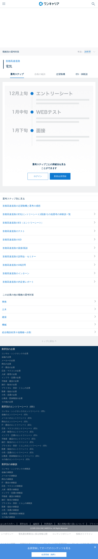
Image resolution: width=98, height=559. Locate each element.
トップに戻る (49, 341)
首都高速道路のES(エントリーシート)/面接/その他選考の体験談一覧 (49, 214)
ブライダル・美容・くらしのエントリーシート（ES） (25, 446)
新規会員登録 (60, 176)
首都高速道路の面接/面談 (49, 248)
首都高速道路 (13, 61)
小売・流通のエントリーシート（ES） (18, 452)
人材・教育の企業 (9, 374)
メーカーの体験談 (9, 476)
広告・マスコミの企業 (11, 371)
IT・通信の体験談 (9, 483)
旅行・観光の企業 (9, 385)
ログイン (38, 176)
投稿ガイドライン (84, 534)
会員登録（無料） (49, 554)
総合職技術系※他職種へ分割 (49, 332)
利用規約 (48, 524)
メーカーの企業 (8, 360)
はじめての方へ (7, 524)
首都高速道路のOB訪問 (49, 264)
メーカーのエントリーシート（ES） (17, 418)
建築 (49, 316)
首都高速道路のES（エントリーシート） (49, 222)
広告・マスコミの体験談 (12, 486)
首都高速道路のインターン (49, 273)
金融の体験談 (7, 472)
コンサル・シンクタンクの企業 (15, 353)
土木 (49, 309)
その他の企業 (7, 402)
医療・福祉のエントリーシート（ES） (18, 449)
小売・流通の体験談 (10, 510)
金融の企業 (6, 357)
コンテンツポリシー (61, 534)
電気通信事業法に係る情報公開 (32, 534)
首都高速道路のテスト (49, 231)
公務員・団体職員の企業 (12, 398)
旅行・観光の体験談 (10, 500)
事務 (49, 301)
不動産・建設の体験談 (11, 496)
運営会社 (24, 524)
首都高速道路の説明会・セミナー (49, 256)
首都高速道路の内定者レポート (49, 281)
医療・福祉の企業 (9, 391)
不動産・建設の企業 (10, 381)
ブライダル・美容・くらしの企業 (16, 388)
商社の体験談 (7, 479)
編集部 (36, 524)
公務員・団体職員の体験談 (13, 513)
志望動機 (60, 74)
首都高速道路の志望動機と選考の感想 (21, 206)
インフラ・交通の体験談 (12, 493)
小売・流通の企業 (9, 395)
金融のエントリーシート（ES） (15, 414)
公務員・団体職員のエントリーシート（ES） (21, 456)
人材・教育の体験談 (10, 489)
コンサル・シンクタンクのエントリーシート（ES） (24, 411)
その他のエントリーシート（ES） (16, 459)
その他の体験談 (8, 517)
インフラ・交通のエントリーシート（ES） (20, 435)
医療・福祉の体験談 (10, 507)
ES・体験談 (82, 74)
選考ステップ (17, 74)
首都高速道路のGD (49, 239)
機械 (49, 324)
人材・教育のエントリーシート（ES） (18, 432)
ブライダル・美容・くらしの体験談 (17, 503)
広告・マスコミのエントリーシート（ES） (20, 428)
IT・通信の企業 (8, 367)
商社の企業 (6, 364)
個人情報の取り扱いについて (71, 524)
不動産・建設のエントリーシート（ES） (19, 439)
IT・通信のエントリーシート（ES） (17, 425)
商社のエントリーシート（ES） (15, 421)
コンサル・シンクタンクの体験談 (16, 469)
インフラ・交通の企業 (11, 377)
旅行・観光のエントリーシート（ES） (18, 442)
